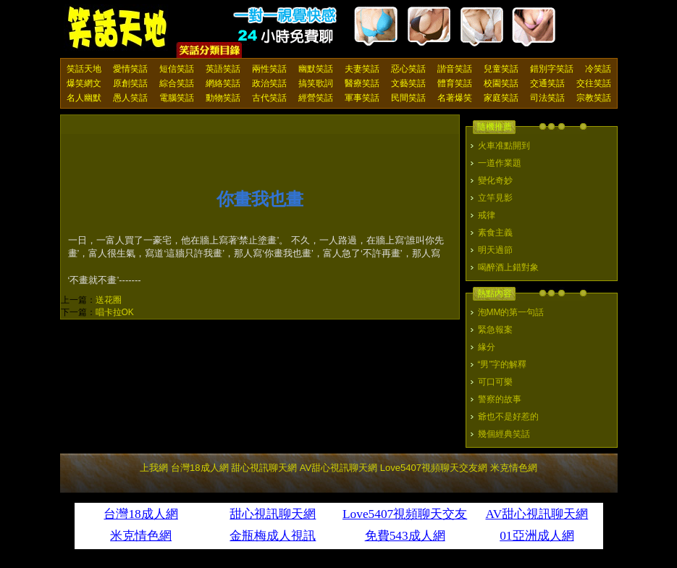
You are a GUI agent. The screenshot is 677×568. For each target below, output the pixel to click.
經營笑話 (315, 98)
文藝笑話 (408, 83)
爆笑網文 (84, 83)
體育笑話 (454, 83)
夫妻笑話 (362, 69)
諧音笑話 (454, 69)
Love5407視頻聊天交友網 (433, 467)
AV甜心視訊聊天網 (338, 467)
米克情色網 (513, 467)
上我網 (154, 467)
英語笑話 (223, 69)
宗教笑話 (593, 98)
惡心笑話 (408, 69)
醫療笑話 (362, 83)
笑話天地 (84, 69)
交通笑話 (547, 83)
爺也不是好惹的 (508, 417)
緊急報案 (495, 330)
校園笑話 (501, 83)
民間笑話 (408, 98)
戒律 (486, 215)
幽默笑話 (315, 69)
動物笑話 (223, 98)
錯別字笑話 (551, 69)
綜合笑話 (176, 83)
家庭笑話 (501, 98)
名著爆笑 (454, 98)
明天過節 (495, 250)
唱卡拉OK (115, 312)
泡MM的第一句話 (511, 312)
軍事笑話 (362, 98)
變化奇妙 (495, 180)
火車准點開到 (504, 146)
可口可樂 (495, 382)
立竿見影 (495, 198)
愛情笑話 (130, 69)
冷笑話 (598, 69)
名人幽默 (84, 98)
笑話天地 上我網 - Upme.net (118, 28)
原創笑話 (130, 83)
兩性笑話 (269, 69)
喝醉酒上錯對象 (508, 267)
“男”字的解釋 (502, 364)
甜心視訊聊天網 (264, 467)
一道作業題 (499, 163)
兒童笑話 (501, 69)
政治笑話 (269, 83)
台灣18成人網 (199, 467)
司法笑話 (547, 98)
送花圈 (109, 300)
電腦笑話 (176, 98)
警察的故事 (499, 399)
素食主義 (495, 232)
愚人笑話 (130, 98)
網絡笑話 (223, 83)
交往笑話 (593, 83)
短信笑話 (176, 69)
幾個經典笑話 (504, 434)
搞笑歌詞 (315, 83)
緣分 (486, 347)
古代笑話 (269, 98)
